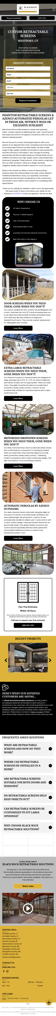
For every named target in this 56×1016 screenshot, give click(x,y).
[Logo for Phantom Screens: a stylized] (15, 840)
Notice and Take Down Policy (45, 1007)
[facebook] (3, 971)
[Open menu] (53, 9)
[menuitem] (5, 998)
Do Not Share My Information (18, 1007)
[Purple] (41, 840)
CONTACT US (18, 193)
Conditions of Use (32, 1007)
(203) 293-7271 (8, 967)
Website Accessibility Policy (28, 1009)
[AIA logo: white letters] (41, 851)
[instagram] (7, 971)
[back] (5, 660)
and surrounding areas (11, 957)
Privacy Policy (5, 1007)
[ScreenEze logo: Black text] (15, 851)
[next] (50, 660)
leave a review (37, 712)
